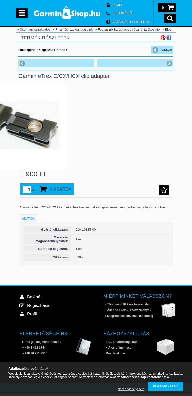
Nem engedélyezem (131, 389)
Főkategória (27, 50)
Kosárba (61, 191)
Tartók (62, 50)
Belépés (34, 299)
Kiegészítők (46, 50)
